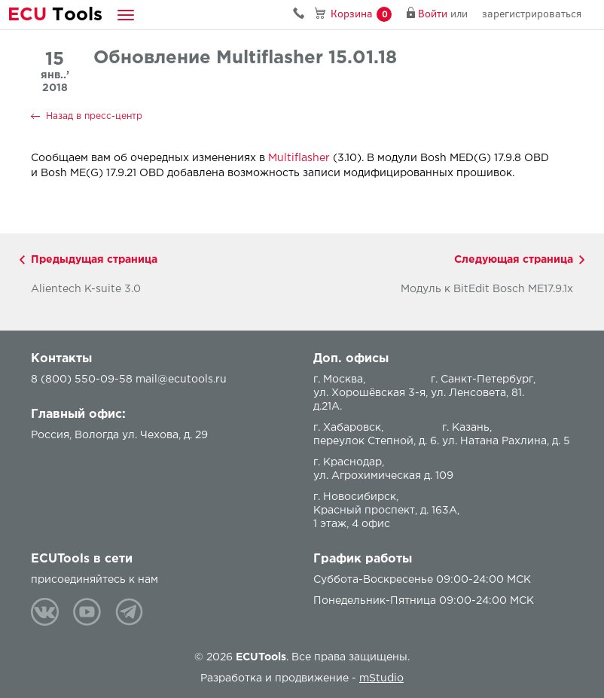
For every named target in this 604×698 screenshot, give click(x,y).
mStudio (381, 678)
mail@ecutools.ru (181, 379)
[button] (126, 14)
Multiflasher (299, 158)
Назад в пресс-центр (94, 116)
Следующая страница (513, 259)
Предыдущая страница (94, 259)
